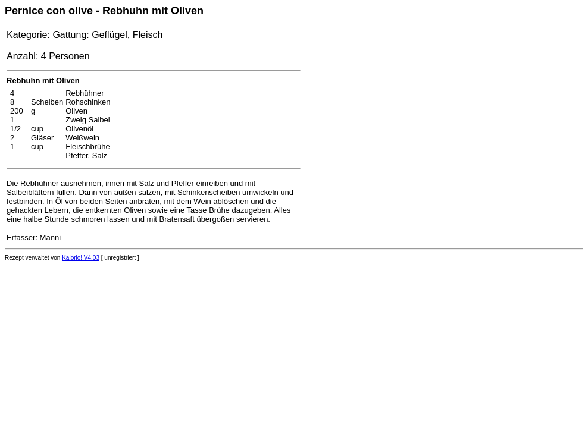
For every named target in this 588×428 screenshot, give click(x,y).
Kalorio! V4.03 (80, 257)
